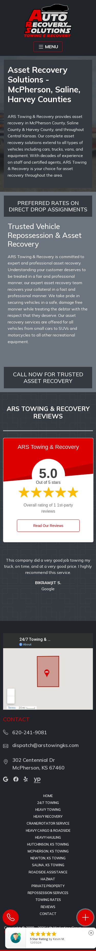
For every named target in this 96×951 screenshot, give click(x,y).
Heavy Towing (48, 810)
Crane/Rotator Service (48, 823)
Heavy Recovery (48, 816)
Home (48, 796)
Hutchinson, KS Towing (48, 844)
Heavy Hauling (48, 837)
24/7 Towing (48, 803)
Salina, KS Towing (48, 865)
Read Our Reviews (48, 526)
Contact (48, 914)
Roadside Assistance (48, 872)
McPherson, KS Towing (48, 851)
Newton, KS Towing (48, 858)
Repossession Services (48, 893)
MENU (48, 47)
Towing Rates (48, 900)
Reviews (48, 907)
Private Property (48, 886)
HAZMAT (48, 879)
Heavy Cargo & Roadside (48, 830)
